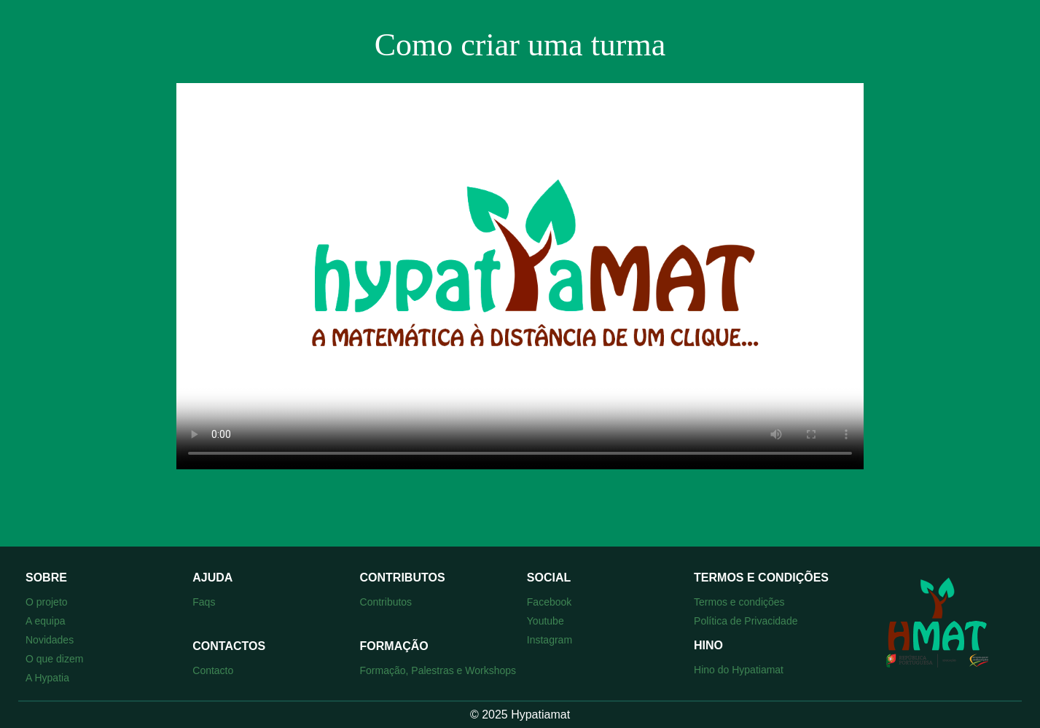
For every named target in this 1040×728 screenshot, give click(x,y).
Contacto (212, 670)
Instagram (549, 640)
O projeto (47, 602)
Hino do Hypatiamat (738, 670)
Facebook (549, 602)
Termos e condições (739, 602)
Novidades (50, 640)
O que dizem (54, 659)
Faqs (203, 602)
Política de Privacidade (745, 621)
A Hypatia (47, 678)
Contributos (386, 602)
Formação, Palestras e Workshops (438, 670)
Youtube (545, 621)
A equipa (46, 621)
